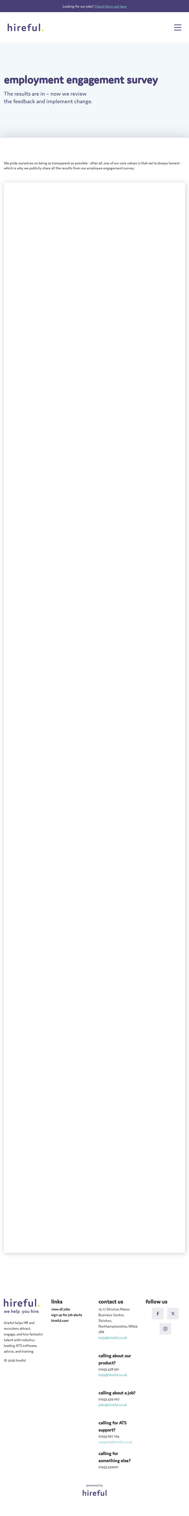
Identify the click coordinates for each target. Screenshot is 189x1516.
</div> (94, 717)
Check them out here (111, 6)
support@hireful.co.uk (115, 1441)
